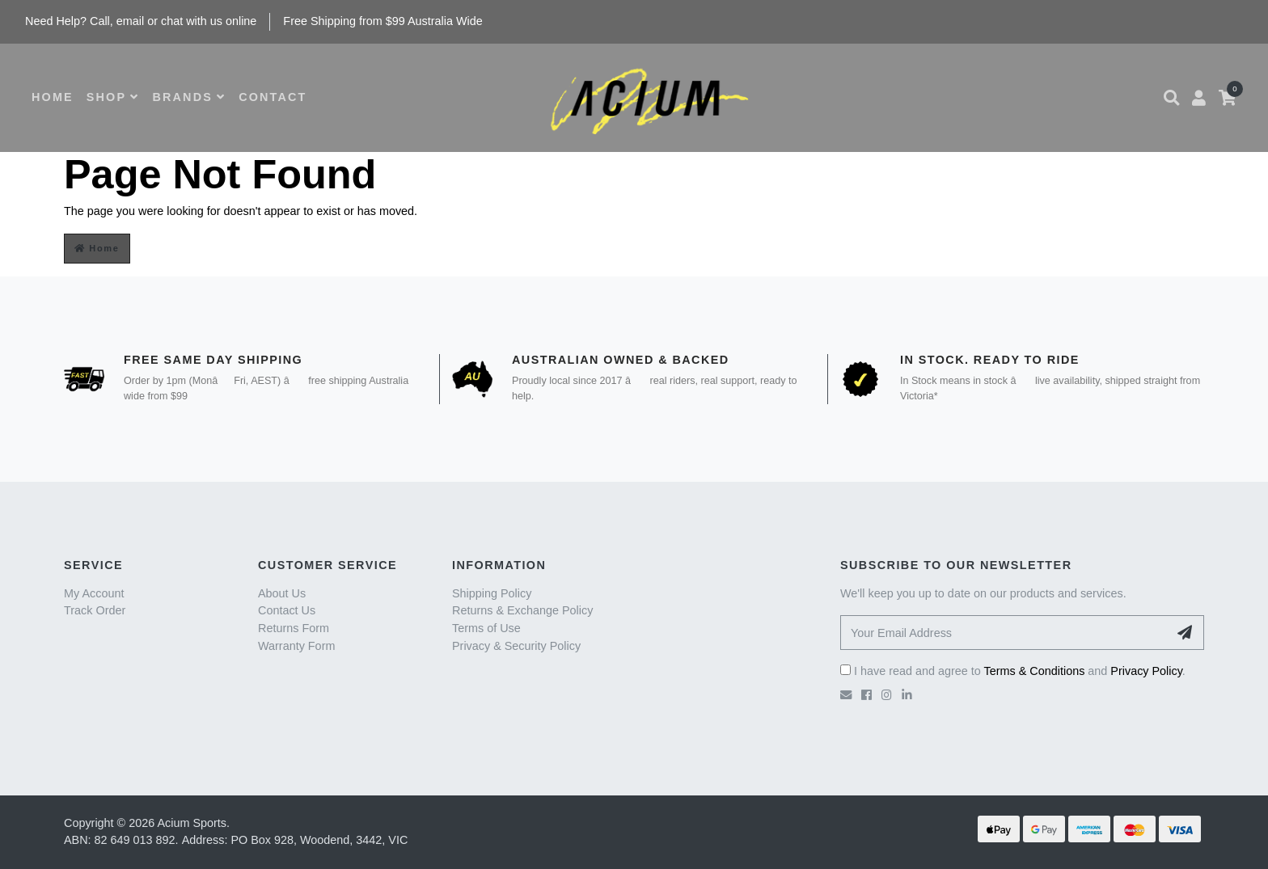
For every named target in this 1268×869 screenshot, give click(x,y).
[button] (1171, 98)
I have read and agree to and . (1013, 670)
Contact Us (286, 610)
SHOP (113, 97)
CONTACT (272, 97)
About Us (282, 593)
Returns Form (293, 628)
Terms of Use (486, 628)
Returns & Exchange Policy (522, 610)
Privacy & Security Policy (516, 645)
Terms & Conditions (1034, 670)
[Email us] (846, 695)
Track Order (94, 610)
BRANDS (189, 97)
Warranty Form (296, 645)
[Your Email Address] (1004, 632)
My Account (94, 593)
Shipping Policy (491, 593)
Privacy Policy (1146, 670)
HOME (53, 97)
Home (97, 248)
